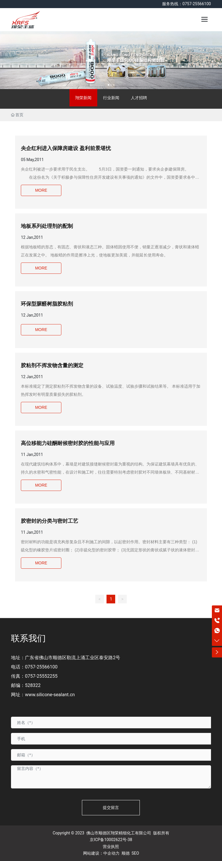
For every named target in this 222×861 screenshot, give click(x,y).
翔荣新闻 (83, 97)
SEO (135, 853)
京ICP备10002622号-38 (111, 839)
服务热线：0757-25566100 (186, 3)
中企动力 (111, 853)
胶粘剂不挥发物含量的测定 (52, 365)
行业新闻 (111, 97)
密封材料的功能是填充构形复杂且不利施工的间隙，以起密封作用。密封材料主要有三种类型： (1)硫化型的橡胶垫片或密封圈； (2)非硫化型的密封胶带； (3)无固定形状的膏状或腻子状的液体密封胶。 (109, 549)
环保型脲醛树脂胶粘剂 (47, 304)
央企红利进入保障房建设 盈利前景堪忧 (66, 148)
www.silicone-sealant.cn (50, 694)
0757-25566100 (41, 667)
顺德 (126, 853)
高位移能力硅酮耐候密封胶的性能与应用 (68, 443)
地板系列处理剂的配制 (47, 226)
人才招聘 (139, 97)
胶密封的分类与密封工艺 (49, 521)
